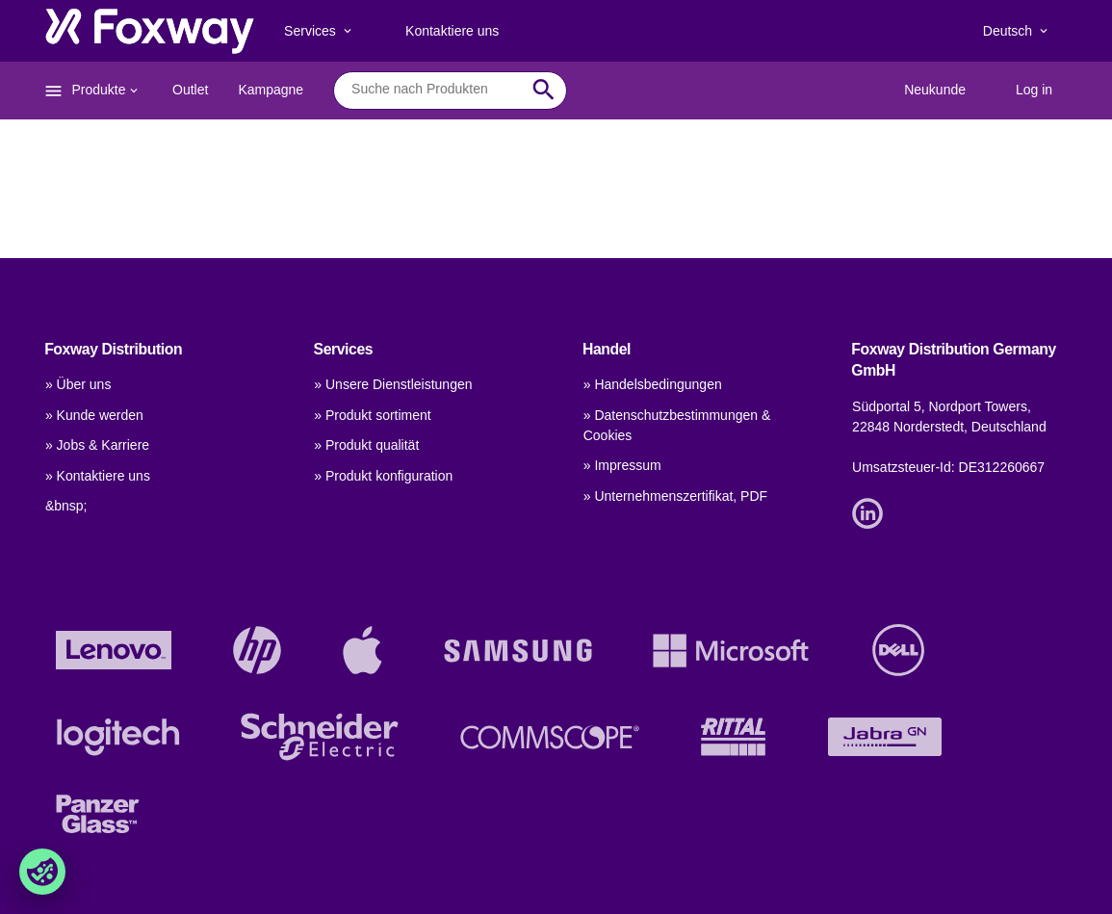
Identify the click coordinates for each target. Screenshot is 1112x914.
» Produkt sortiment (372, 415)
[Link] (872, 511)
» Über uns (78, 384)
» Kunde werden (94, 415)
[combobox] (435, 89)
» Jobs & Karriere (97, 445)
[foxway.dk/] (149, 31)
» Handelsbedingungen (652, 384)
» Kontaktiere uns (97, 475)
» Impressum (622, 465)
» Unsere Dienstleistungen (393, 384)
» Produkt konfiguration (383, 475)
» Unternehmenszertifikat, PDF (675, 496)
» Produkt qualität (366, 445)
